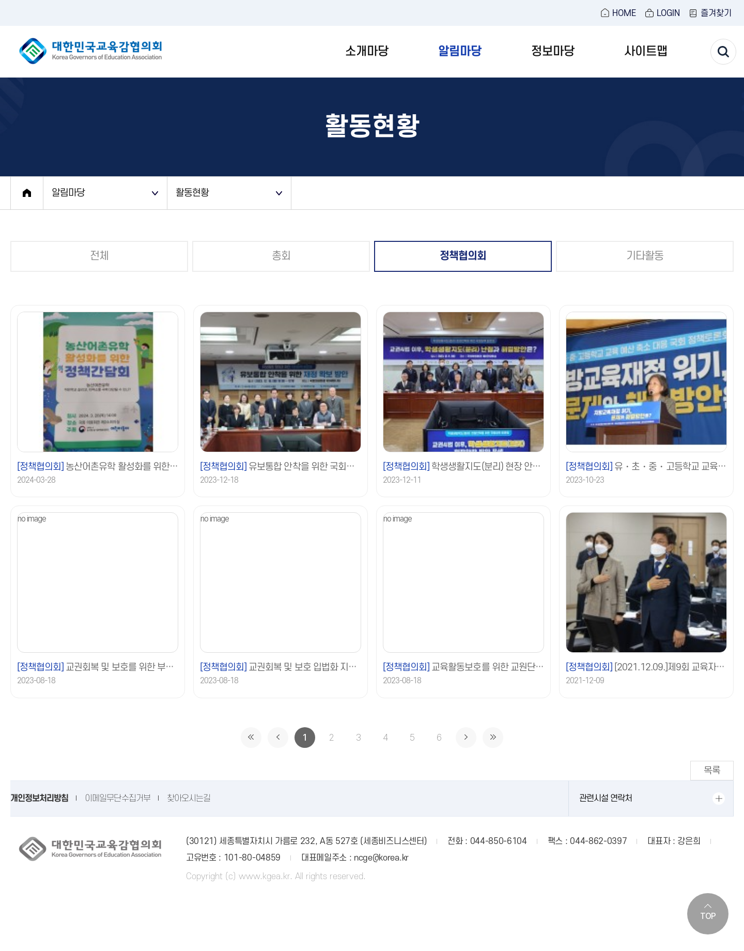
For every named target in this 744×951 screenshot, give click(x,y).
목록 (712, 770)
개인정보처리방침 (39, 798)
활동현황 (192, 193)
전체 (99, 256)
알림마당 (460, 51)
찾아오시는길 (188, 798)
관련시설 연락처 (605, 798)
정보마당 (553, 51)
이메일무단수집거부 (117, 798)
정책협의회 (463, 256)
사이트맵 (646, 51)
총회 (281, 256)
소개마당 (367, 51)
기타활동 (644, 256)
